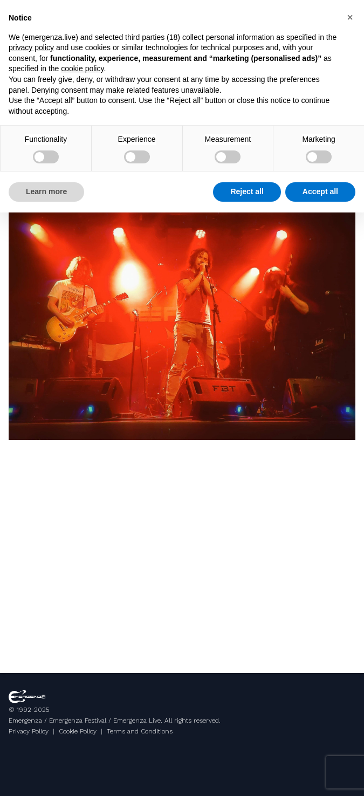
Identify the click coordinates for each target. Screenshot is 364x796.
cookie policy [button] (82, 68)
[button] (350, 17)
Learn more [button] (46, 191)
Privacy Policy (29, 731)
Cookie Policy (78, 731)
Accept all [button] (320, 191)
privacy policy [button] (31, 47)
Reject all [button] (246, 191)
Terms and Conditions (140, 731)
